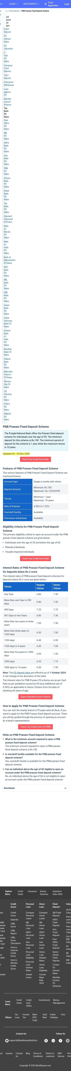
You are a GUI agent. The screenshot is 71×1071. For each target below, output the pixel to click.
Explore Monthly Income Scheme (35, 697)
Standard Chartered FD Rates (8, 219)
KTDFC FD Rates (7, 407)
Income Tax (26, 1016)
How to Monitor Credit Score (14, 964)
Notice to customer (50, 1054)
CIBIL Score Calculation (16, 940)
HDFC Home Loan (42, 935)
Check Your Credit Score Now (35, 459)
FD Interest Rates (7, 39)
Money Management (59, 1001)
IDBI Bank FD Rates (6, 296)
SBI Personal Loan (30, 925)
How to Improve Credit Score (14, 951)
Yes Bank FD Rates (6, 207)
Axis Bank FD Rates (6, 159)
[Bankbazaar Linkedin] (54, 1040)
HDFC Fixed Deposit (56, 922)
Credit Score (13, 914)
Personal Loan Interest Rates (30, 966)
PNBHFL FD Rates (8, 417)
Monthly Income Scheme (7, 102)
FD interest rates (22, 672)
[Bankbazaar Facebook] (61, 1040)
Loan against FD (7, 92)
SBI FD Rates (6, 136)
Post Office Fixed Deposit (56, 943)
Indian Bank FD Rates (6, 309)
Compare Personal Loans (30, 916)
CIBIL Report (14, 932)
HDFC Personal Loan (30, 935)
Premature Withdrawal (9, 83)
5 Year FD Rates (6, 57)
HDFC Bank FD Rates (6, 147)
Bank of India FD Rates (6, 247)
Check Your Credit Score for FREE (35, 727)
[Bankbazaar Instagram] (68, 1040)
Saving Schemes (44, 892)
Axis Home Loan (42, 945)
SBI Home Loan (42, 925)
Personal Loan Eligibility (30, 955)
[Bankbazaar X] (46, 1040)
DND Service (61, 1054)
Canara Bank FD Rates (7, 182)
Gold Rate (45, 1016)
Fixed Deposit (14, 11)
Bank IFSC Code (35, 1017)
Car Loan (17, 1016)
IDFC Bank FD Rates (6, 271)
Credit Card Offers (29, 1003)
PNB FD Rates (6, 171)
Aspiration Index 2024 (58, 892)
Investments (44, 1000)
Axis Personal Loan (30, 945)
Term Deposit (7, 76)
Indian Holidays (54, 1016)
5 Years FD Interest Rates (56, 969)
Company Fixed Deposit (8, 68)
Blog (28, 1053)
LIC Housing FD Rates (7, 395)
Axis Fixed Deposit (56, 932)
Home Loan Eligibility (43, 968)
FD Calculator (8, 47)
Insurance (32, 891)
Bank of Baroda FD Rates (7, 232)
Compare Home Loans (43, 916)
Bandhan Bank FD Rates (8, 352)
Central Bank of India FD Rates (7, 337)
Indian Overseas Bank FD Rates (8, 322)
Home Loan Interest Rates (42, 956)
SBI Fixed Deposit (57, 914)
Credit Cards (20, 892)
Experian (14, 919)
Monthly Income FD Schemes (57, 981)
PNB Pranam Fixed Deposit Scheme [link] (35, 11)
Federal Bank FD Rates (7, 363)
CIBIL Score (13, 925)
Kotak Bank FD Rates (6, 195)
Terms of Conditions (38, 1054)
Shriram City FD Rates (7, 384)
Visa (63, 1014)
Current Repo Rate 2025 (42, 978)
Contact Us (19, 1054)
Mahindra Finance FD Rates (8, 374)
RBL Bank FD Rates (6, 284)
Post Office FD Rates (6, 124)
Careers (9, 1053)
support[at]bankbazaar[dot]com (21, 1040)
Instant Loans (29, 976)
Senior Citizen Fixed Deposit (56, 956)
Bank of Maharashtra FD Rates (9, 260)
